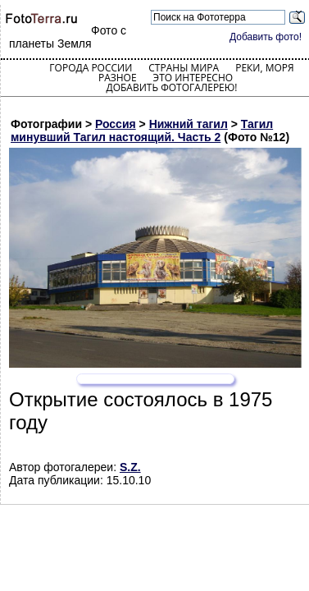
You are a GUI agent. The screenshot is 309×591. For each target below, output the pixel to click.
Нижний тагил (188, 124)
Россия (115, 124)
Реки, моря (264, 68)
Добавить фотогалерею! (171, 87)
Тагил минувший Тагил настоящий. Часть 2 (142, 130)
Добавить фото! (265, 37)
